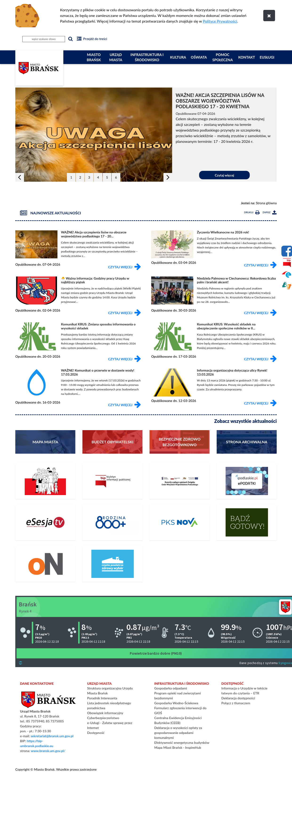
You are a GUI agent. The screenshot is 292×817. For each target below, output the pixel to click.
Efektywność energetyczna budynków (181, 743)
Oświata (199, 57)
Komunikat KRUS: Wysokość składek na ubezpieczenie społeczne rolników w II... (226, 326)
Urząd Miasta (115, 57)
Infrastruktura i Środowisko (147, 57)
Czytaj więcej (224, 175)
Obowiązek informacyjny (105, 713)
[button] (19, 177)
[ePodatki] (247, 481)
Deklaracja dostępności (238, 698)
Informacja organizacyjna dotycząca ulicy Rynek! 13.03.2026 (232, 372)
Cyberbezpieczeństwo (103, 718)
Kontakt (246, 57)
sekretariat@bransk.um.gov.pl (52, 736)
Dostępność (96, 733)
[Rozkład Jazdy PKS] (180, 522)
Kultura (178, 57)
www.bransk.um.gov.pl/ (48, 751)
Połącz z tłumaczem (235, 703)
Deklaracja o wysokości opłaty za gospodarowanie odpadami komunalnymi (178, 733)
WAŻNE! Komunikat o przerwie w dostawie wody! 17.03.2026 (97, 372)
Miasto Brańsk (94, 57)
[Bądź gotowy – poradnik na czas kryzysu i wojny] (247, 522)
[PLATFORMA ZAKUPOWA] (45, 564)
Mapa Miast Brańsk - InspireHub (177, 747)
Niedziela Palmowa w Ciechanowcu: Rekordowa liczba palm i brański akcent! (236, 280)
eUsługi (267, 57)
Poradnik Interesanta (102, 698)
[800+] (112, 522)
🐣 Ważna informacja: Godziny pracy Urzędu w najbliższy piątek (95, 280)
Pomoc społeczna (222, 57)
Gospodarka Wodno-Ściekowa (176, 703)
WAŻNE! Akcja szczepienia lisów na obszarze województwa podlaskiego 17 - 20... (93, 234)
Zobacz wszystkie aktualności (245, 421)
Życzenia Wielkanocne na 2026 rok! (223, 232)
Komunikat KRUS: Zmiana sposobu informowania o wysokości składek (98, 326)
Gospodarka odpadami (170, 688)
